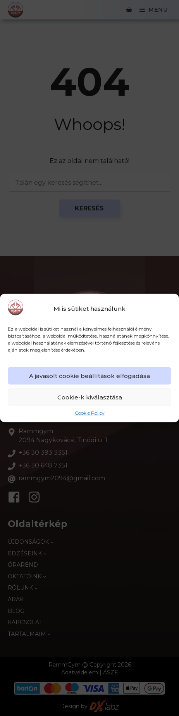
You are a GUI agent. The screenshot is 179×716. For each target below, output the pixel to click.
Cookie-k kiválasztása (89, 397)
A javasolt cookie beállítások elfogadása (89, 376)
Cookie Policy (90, 413)
